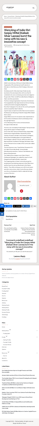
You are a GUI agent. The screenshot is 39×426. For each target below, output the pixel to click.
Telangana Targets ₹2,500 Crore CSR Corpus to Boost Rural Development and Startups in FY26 (17, 398)
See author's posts (24, 185)
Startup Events (5, 305)
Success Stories (11, 16)
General (4, 293)
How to (4, 295)
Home (5, 16)
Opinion (4, 298)
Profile (5, 337)
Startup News (5, 307)
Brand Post (5, 286)
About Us (4, 358)
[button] (9, 219)
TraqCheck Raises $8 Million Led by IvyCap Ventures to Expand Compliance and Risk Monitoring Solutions (17, 383)
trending (4, 317)
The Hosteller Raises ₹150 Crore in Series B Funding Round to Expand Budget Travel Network (19, 379)
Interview (4, 347)
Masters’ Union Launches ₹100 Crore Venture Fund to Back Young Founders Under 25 (18, 393)
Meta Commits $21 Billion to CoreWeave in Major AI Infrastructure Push (18, 388)
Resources (4, 300)
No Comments (9, 46)
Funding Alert (5, 291)
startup (4, 303)
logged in (17, 258)
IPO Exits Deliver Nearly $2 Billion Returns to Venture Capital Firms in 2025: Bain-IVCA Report (19, 412)
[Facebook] (8, 206)
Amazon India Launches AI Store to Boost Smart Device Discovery (18, 375)
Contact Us (4, 360)
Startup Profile (5, 310)
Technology (5, 314)
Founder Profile (6, 288)
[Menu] (33, 7)
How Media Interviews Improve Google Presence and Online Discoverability (17, 371)
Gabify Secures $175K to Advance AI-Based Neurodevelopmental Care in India (18, 407)
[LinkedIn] (26, 206)
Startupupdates (24, 181)
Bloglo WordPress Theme (19, 423)
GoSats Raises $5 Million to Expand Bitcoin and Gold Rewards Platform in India (17, 402)
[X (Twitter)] (17, 206)
